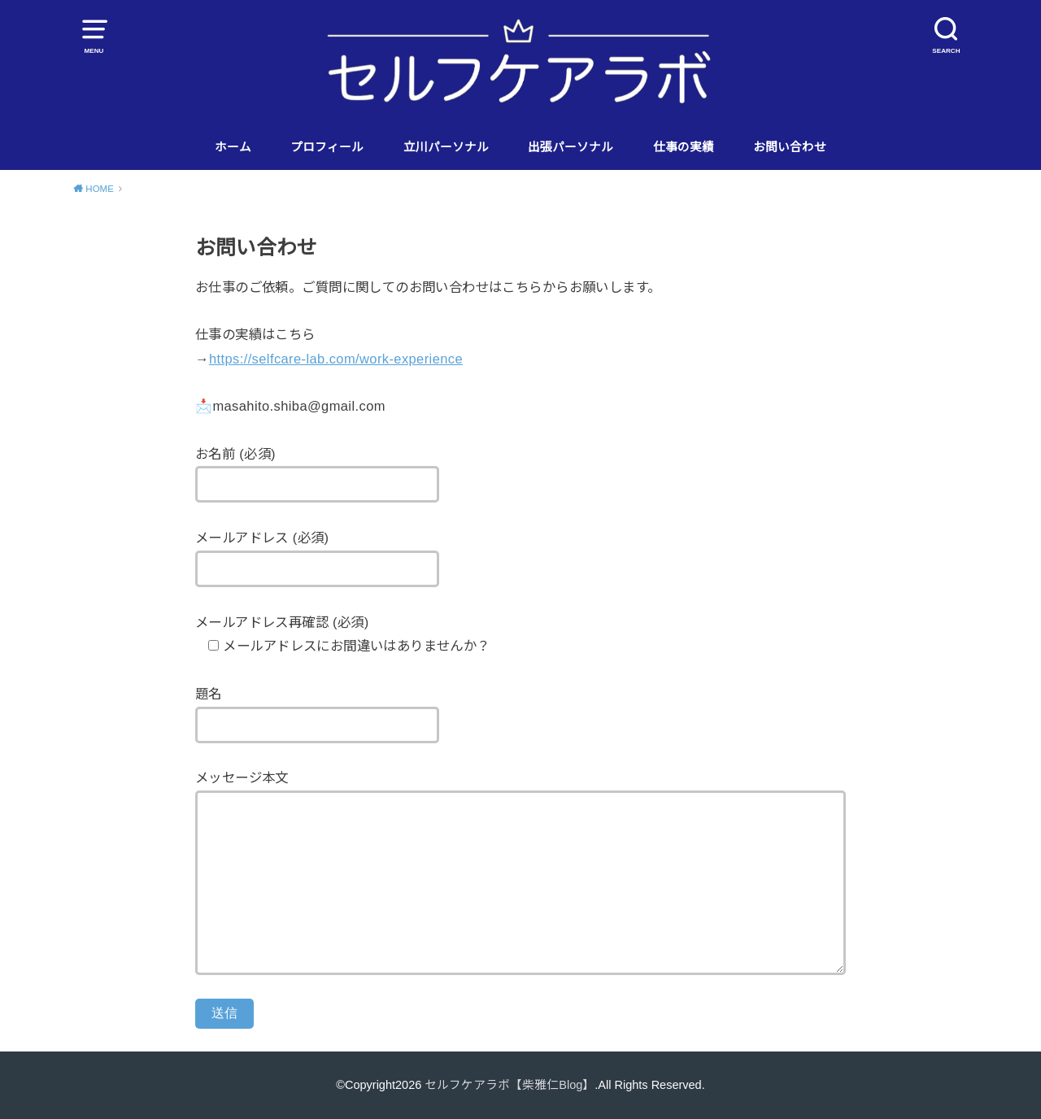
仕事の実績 (683, 147)
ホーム (233, 147)
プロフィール (327, 147)
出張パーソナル (570, 147)
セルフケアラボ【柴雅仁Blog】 (510, 1084)
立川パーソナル (446, 147)
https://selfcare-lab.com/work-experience (336, 358)
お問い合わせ (789, 147)
